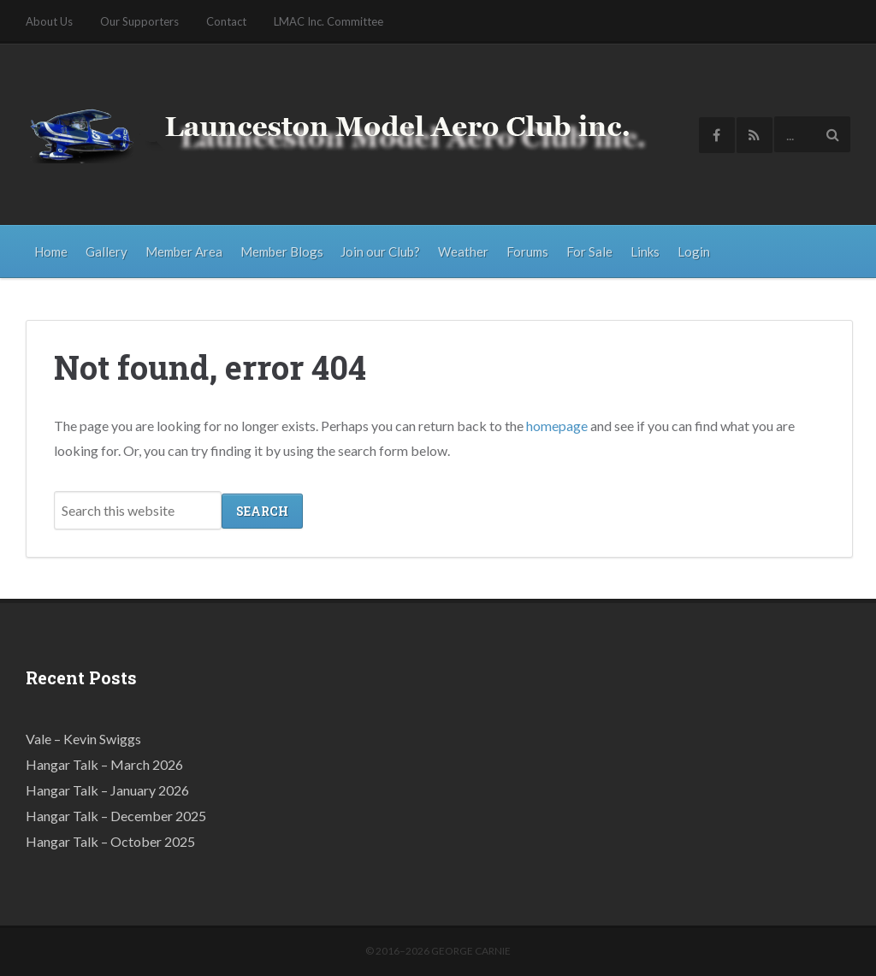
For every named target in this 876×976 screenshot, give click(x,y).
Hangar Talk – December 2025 (116, 815)
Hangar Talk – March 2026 (104, 763)
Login (694, 251)
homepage (557, 425)
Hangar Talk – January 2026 (107, 789)
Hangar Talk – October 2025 (110, 840)
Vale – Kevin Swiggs (83, 738)
